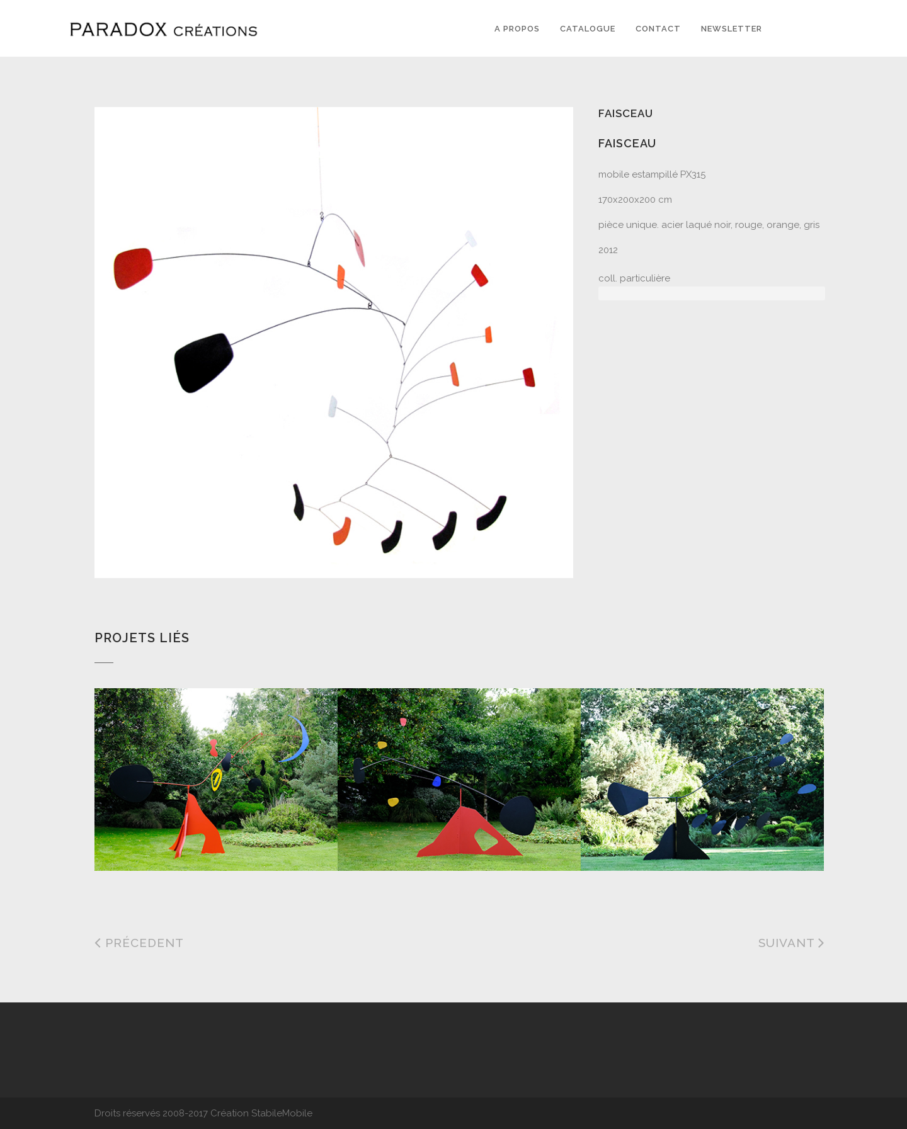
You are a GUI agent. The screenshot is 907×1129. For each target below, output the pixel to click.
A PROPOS (517, 28)
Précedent (139, 943)
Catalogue (587, 28)
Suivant (791, 943)
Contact (658, 28)
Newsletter (731, 28)
